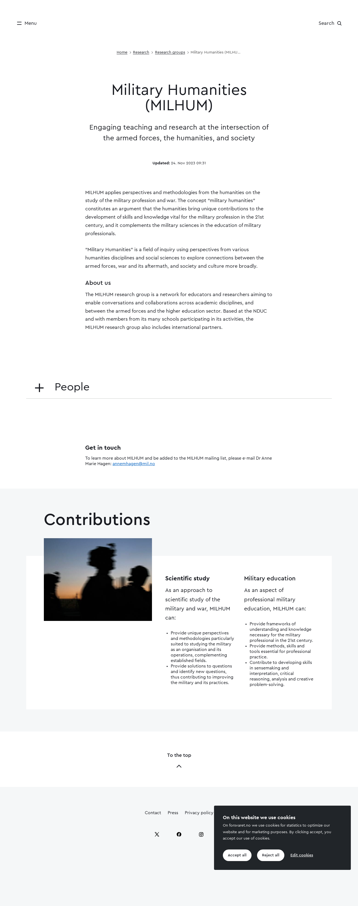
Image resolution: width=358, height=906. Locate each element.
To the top (179, 761)
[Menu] (25, 23)
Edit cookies (301, 855)
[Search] (331, 23)
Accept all (237, 855)
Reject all (270, 855)
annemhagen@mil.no (134, 464)
